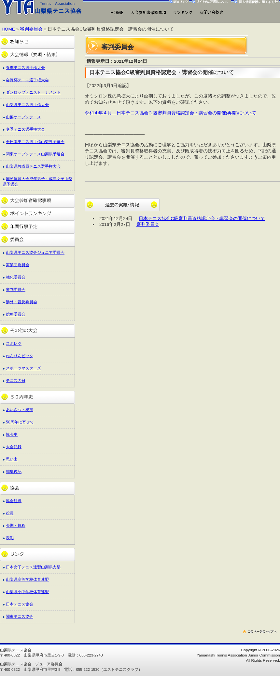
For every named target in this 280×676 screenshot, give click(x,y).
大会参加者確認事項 (37, 200)
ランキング (182, 13)
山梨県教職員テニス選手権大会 (33, 166)
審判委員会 (31, 29)
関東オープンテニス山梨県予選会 (35, 154)
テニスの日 (15, 380)
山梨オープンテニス (23, 117)
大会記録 (13, 447)
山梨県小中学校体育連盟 (27, 592)
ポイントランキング (37, 213)
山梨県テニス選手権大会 (27, 104)
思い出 (12, 459)
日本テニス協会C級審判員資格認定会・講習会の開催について (202, 218)
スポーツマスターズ (23, 368)
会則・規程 (15, 525)
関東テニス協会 (19, 616)
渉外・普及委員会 (21, 302)
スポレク (13, 343)
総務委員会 (15, 314)
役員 (10, 513)
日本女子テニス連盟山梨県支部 (33, 567)
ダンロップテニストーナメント (33, 92)
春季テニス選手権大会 (25, 67)
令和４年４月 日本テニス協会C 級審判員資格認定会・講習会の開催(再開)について (170, 112)
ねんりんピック (19, 356)
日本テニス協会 (19, 604)
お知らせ (37, 41)
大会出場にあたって (148, 13)
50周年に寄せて (20, 422)
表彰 (10, 538)
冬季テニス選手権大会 (25, 129)
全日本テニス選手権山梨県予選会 (35, 141)
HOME (116, 13)
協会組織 (13, 501)
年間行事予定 (37, 226)
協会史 (12, 434)
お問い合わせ (211, 13)
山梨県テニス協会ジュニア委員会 (35, 252)
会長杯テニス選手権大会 (27, 80)
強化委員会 (15, 277)
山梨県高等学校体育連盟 (27, 579)
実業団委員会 (17, 265)
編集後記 (13, 471)
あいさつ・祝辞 (19, 410)
